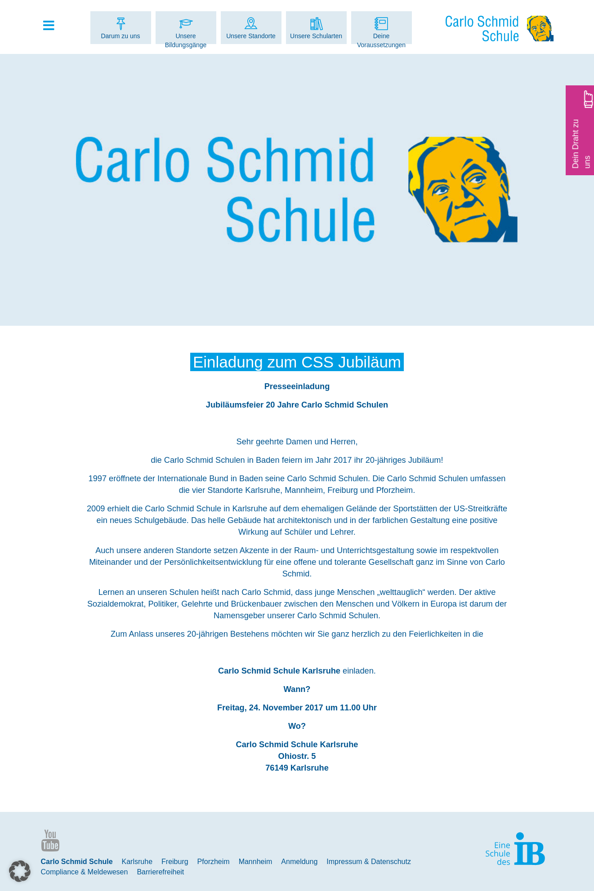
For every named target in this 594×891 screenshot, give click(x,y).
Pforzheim (213, 861)
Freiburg (174, 861)
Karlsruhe (137, 861)
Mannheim (255, 861)
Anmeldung (299, 861)
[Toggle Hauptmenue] (53, 26)
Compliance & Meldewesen (84, 872)
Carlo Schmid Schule (77, 861)
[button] (20, 871)
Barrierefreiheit (160, 872)
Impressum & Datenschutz (368, 861)
